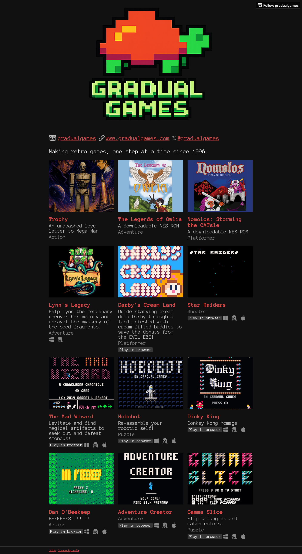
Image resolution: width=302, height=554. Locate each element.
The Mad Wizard (71, 416)
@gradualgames (198, 138)
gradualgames (77, 138)
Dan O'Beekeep (69, 512)
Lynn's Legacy (69, 305)
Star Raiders (207, 305)
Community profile (68, 550)
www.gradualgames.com (138, 138)
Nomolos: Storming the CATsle (215, 222)
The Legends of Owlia (150, 219)
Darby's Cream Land (147, 305)
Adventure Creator (145, 512)
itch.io (52, 550)
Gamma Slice (205, 512)
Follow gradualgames (278, 5)
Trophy (58, 219)
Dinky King (203, 416)
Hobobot (129, 416)
